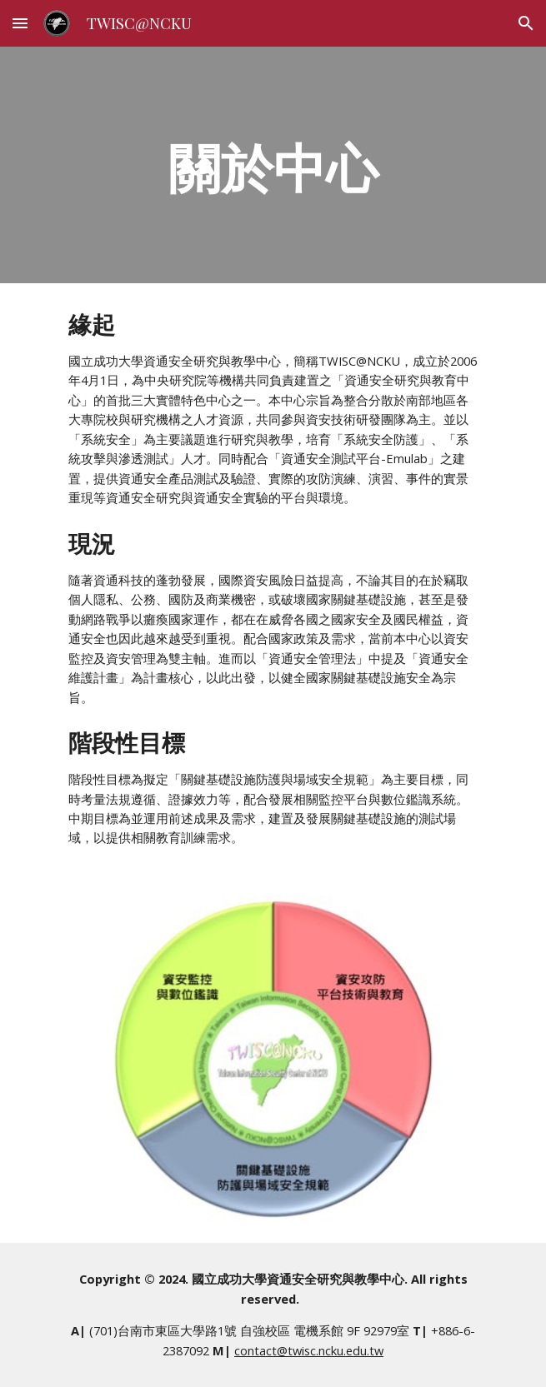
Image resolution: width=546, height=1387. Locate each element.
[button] (20, 23)
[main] (273, 164)
